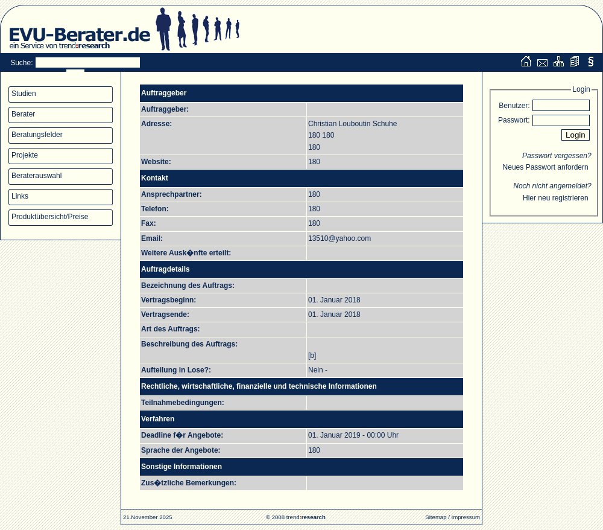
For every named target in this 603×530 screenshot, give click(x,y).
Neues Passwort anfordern (546, 167)
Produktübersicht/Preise (49, 216)
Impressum (466, 517)
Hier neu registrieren (556, 198)
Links (19, 196)
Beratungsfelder (37, 134)
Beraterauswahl (36, 175)
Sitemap (435, 517)
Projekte (24, 155)
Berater (23, 114)
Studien (23, 93)
